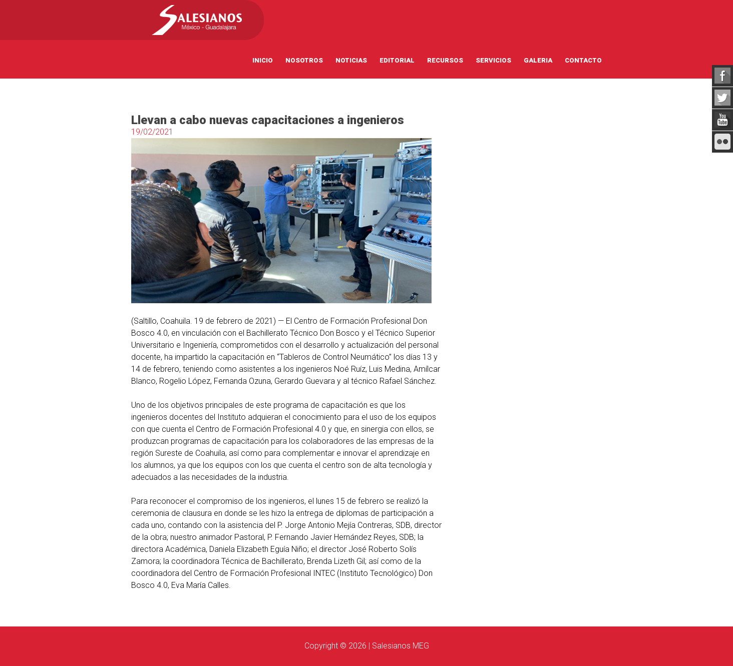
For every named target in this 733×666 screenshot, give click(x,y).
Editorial (397, 60)
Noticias (351, 60)
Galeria (538, 60)
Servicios (493, 60)
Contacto (583, 60)
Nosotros (304, 60)
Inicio (262, 60)
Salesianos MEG (400, 645)
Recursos (445, 60)
